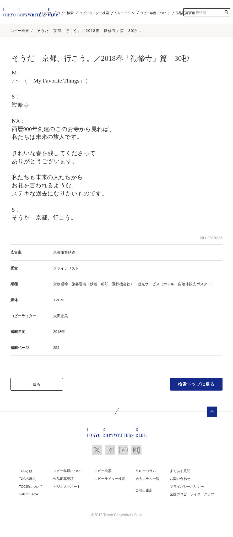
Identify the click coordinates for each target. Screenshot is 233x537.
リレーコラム (124, 13)
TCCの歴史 (27, 477)
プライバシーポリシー (187, 485)
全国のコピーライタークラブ (192, 492)
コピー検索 (65, 13)
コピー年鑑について (155, 13)
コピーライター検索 (94, 13)
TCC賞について (31, 485)
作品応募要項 (63, 477)
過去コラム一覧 (147, 477)
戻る (37, 383)
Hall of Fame (28, 492)
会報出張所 (144, 488)
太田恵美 (60, 314)
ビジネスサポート (66, 485)
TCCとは (26, 469)
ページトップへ (212, 410)
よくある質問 (180, 469)
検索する (226, 12)
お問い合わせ (180, 477)
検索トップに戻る (196, 382)
